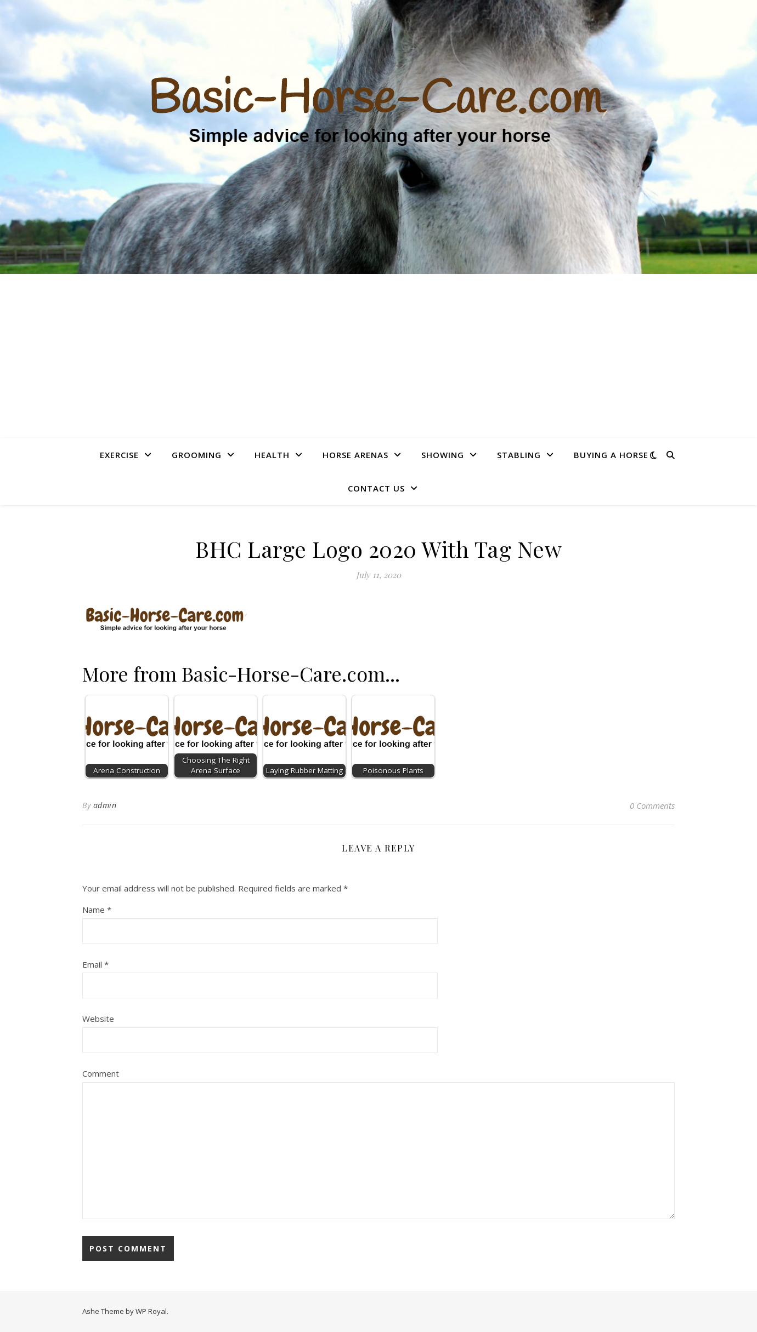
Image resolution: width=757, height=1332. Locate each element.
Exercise (119, 454)
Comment (100, 1073)
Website (98, 1018)
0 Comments (652, 805)
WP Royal (151, 1311)
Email (95, 964)
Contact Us (376, 488)
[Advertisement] (378, 356)
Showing (442, 454)
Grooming (197, 454)
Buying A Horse (611, 454)
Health (272, 454)
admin (105, 805)
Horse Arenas (355, 454)
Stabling (519, 454)
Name (96, 909)
